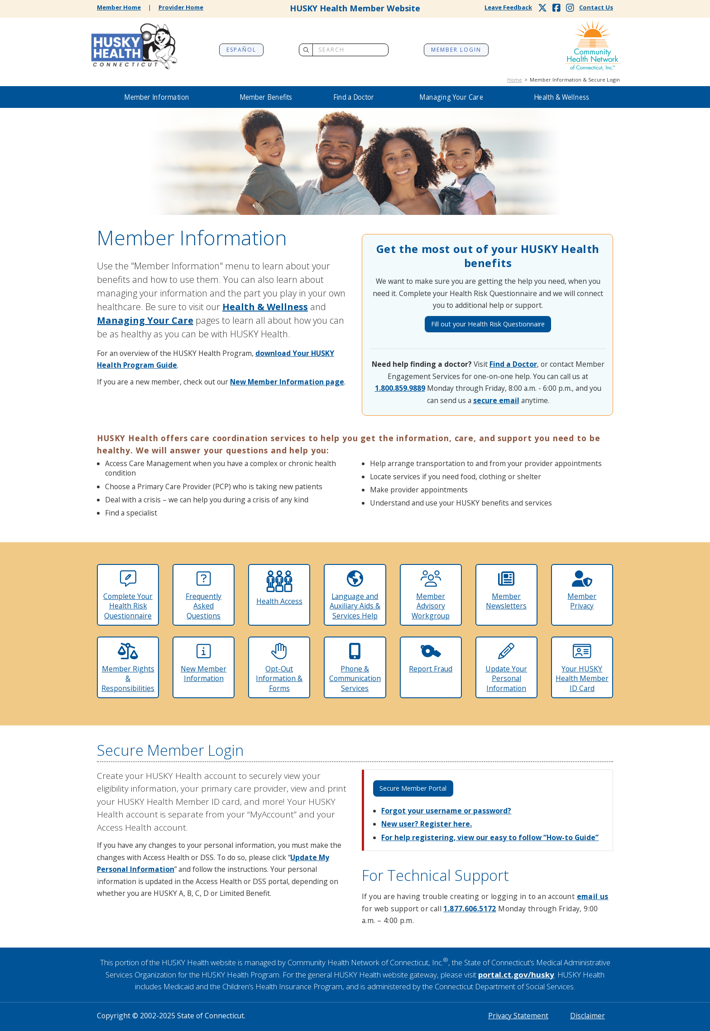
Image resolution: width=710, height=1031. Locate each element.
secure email (496, 400)
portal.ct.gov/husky (516, 974)
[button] (156, 97)
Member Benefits (266, 97)
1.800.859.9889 (400, 388)
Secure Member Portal (412, 788)
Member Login (456, 49)
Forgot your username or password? (446, 811)
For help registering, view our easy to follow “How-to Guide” (490, 837)
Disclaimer (587, 1016)
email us (593, 896)
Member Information (156, 97)
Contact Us (596, 7)
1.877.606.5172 (469, 909)
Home (514, 79)
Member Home (119, 7)
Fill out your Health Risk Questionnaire (488, 324)
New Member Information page (287, 382)
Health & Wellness (561, 97)
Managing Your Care (451, 97)
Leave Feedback (508, 7)
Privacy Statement (518, 1016)
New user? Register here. (426, 824)
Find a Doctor (354, 97)
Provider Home (180, 7)
